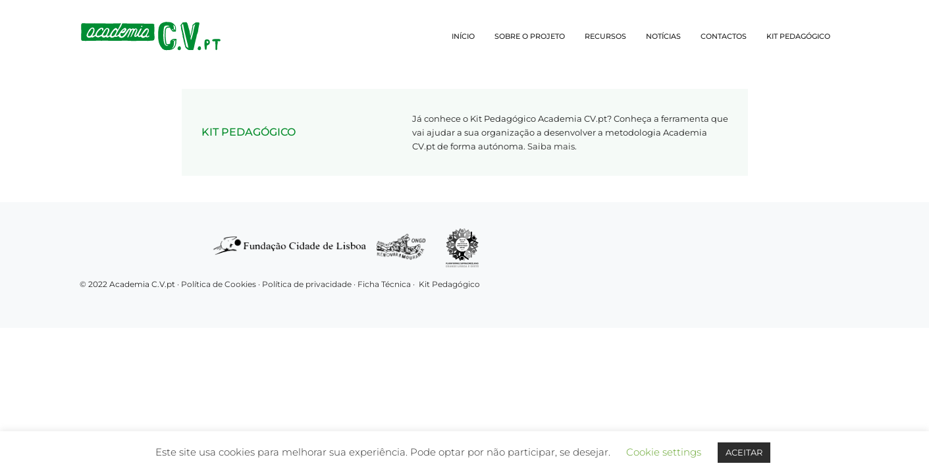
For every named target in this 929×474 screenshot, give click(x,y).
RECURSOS (605, 36)
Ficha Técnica (384, 284)
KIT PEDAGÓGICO (798, 36)
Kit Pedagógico (449, 284)
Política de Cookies (218, 284)
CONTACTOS (724, 36)
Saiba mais (551, 146)
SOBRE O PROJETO (529, 36)
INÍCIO (463, 36)
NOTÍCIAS (663, 36)
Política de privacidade (308, 284)
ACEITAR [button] (744, 452)
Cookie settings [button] (663, 452)
